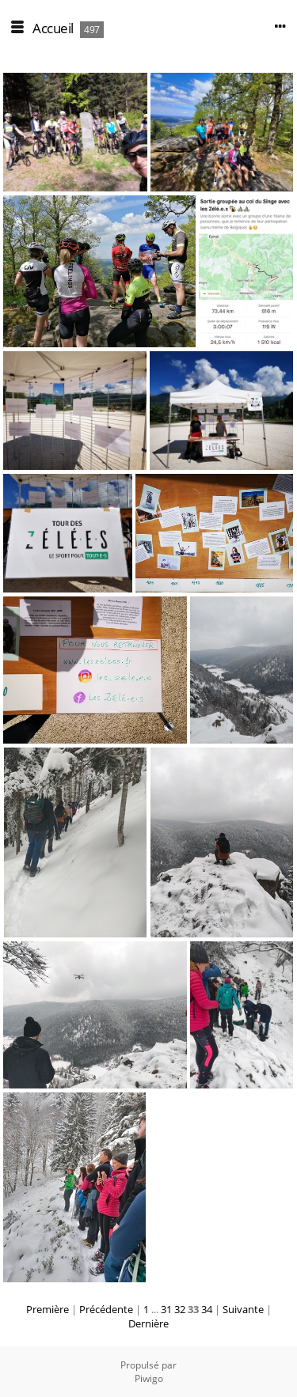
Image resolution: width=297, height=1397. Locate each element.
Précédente (106, 1309)
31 (166, 1309)
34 (206, 1309)
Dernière (148, 1323)
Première (47, 1309)
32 (179, 1309)
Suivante (243, 1309)
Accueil (53, 28)
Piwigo (149, 1378)
